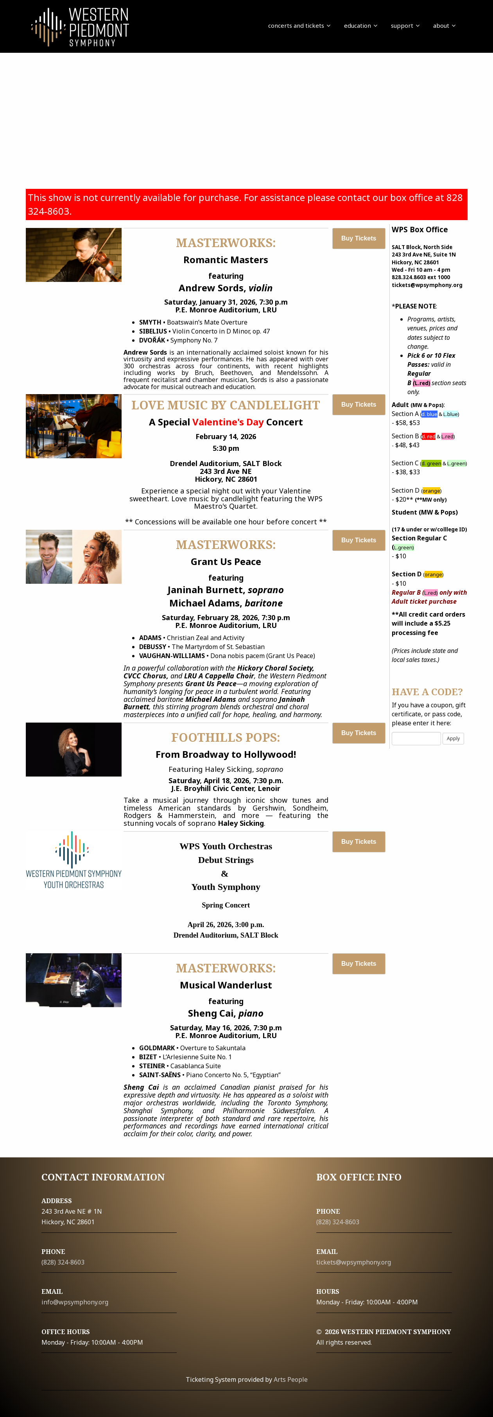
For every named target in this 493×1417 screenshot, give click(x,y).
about (444, 25)
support (405, 25)
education (360, 25)
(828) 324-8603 (62, 1262)
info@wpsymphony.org (74, 1302)
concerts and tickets (299, 25)
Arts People (291, 1379)
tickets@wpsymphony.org (353, 1262)
